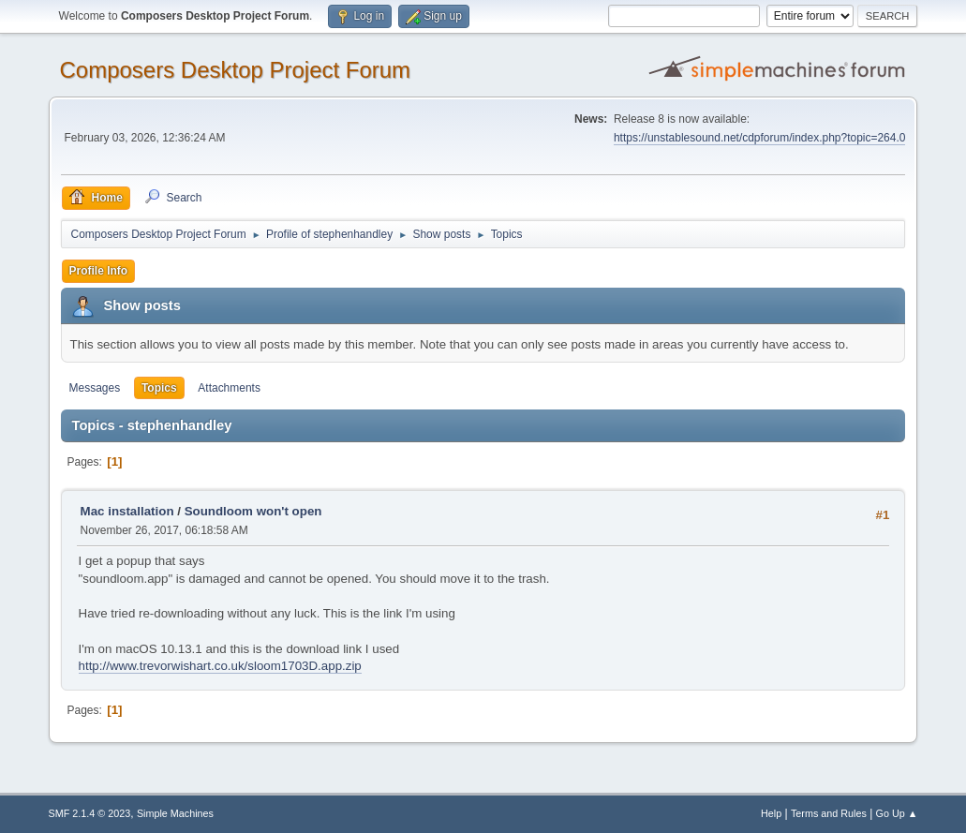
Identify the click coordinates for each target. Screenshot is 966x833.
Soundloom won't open (253, 511)
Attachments (229, 387)
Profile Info (98, 270)
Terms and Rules (829, 813)
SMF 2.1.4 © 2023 (90, 813)
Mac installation (127, 511)
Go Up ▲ (897, 813)
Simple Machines (175, 813)
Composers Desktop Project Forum (235, 69)
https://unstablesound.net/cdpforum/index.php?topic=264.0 (759, 137)
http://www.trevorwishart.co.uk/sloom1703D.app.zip (220, 666)
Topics (159, 387)
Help (771, 813)
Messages (95, 387)
